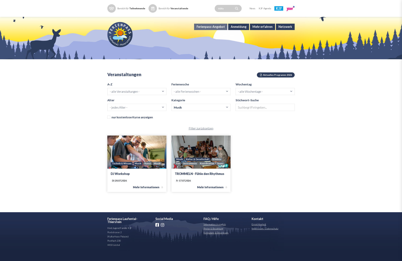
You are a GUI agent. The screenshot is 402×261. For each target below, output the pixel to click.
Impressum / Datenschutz (265, 237)
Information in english (215, 233)
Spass (222, 172)
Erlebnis (217, 168)
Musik (138, 172)
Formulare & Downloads (216, 241)
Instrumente (190, 172)
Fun (178, 172)
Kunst (148, 172)
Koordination (207, 172)
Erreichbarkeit (259, 233)
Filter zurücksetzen (201, 137)
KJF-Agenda (265, 8)
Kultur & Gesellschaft (198, 168)
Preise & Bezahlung (213, 237)
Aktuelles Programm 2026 (276, 83)
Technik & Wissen (122, 172)
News (252, 8)
